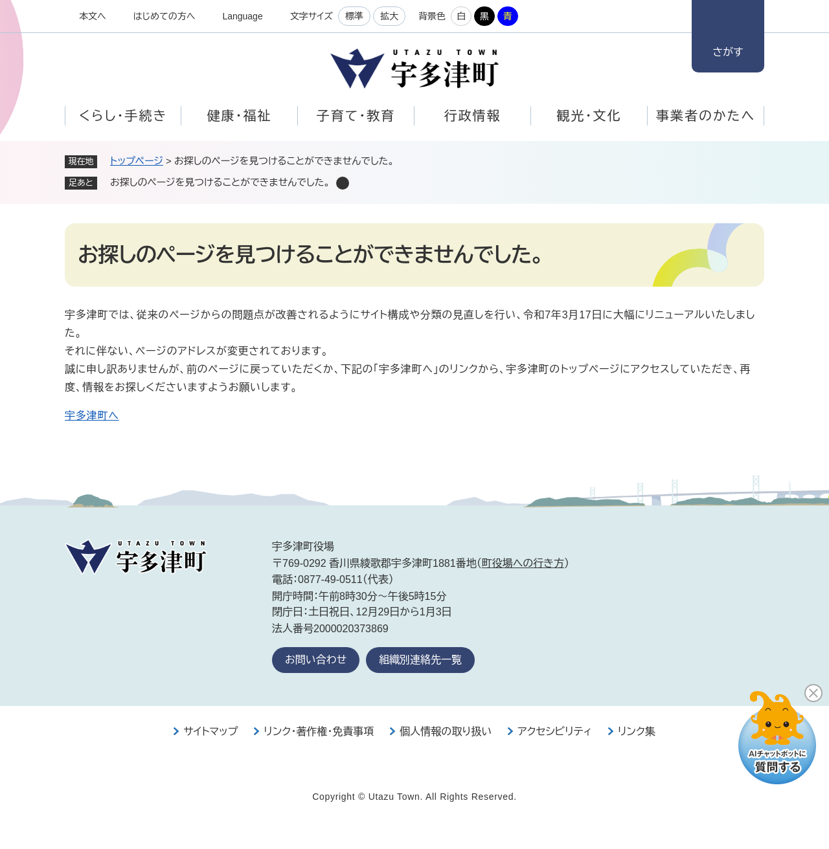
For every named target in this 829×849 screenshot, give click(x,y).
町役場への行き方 (523, 563)
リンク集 (636, 731)
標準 (354, 16)
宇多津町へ (92, 415)
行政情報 (472, 116)
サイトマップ (210, 731)
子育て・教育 (356, 116)
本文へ (92, 16)
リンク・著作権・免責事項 (319, 731)
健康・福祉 (239, 116)
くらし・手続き (123, 116)
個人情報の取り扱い (446, 731)
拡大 (389, 16)
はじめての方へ (164, 16)
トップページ (136, 160)
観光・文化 (589, 116)
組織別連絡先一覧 (420, 659)
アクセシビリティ (554, 731)
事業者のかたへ (705, 116)
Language (242, 16)
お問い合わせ (315, 659)
